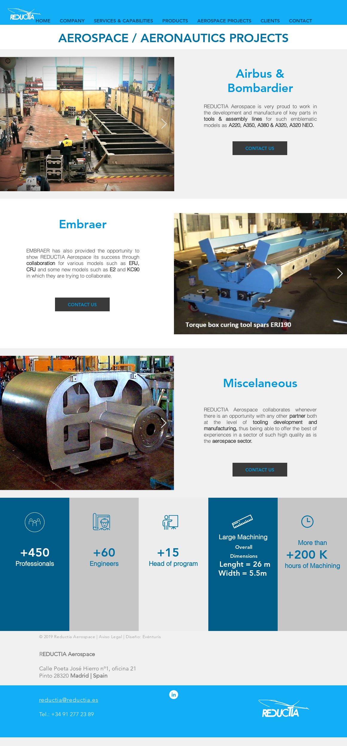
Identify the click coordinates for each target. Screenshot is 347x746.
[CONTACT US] (260, 148)
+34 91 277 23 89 (72, 714)
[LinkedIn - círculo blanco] (173, 694)
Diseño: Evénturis (143, 636)
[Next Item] (164, 123)
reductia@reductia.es (68, 699)
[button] (123, 21)
